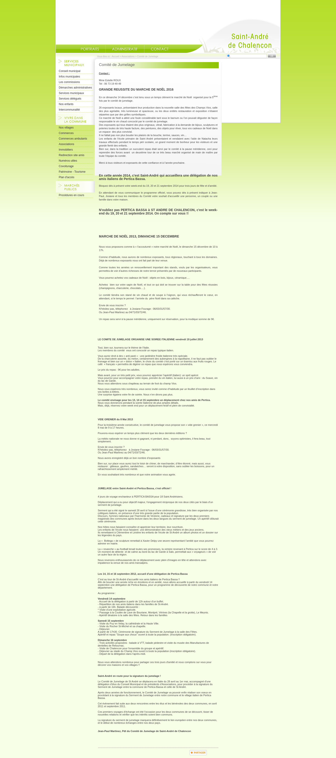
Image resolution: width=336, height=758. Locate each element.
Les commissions (69, 82)
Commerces (66, 133)
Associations (128, 56)
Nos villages (66, 127)
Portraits (89, 49)
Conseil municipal (69, 71)
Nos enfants (66, 104)
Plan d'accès (66, 177)
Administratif (125, 49)
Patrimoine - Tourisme (72, 171)
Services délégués (70, 98)
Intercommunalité (69, 109)
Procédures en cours (71, 195)
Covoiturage (66, 166)
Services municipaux (71, 93)
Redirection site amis (71, 155)
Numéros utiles (68, 160)
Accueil (233, 36)
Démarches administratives (75, 87)
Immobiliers (66, 149)
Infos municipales (69, 76)
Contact (159, 49)
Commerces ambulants (73, 138)
